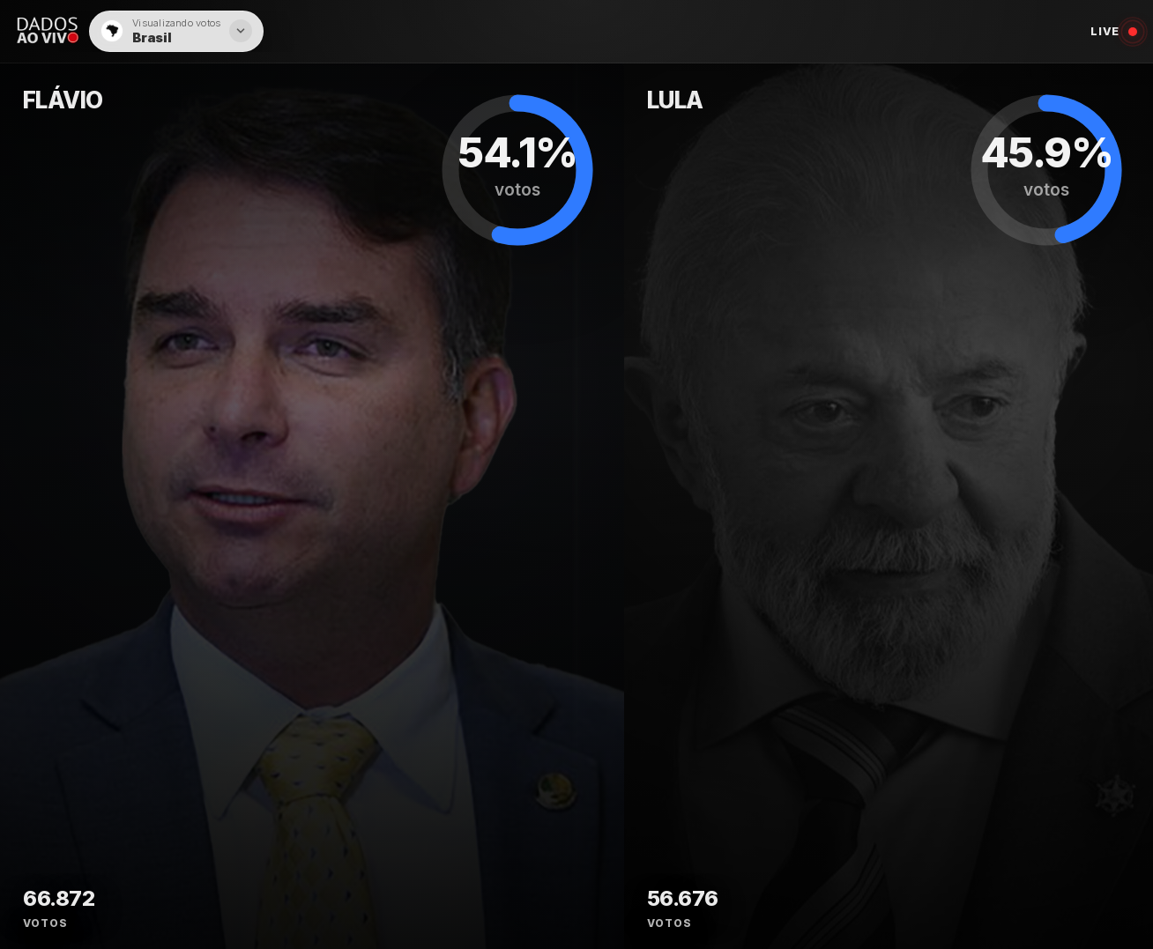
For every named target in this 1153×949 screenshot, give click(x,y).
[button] (176, 31)
